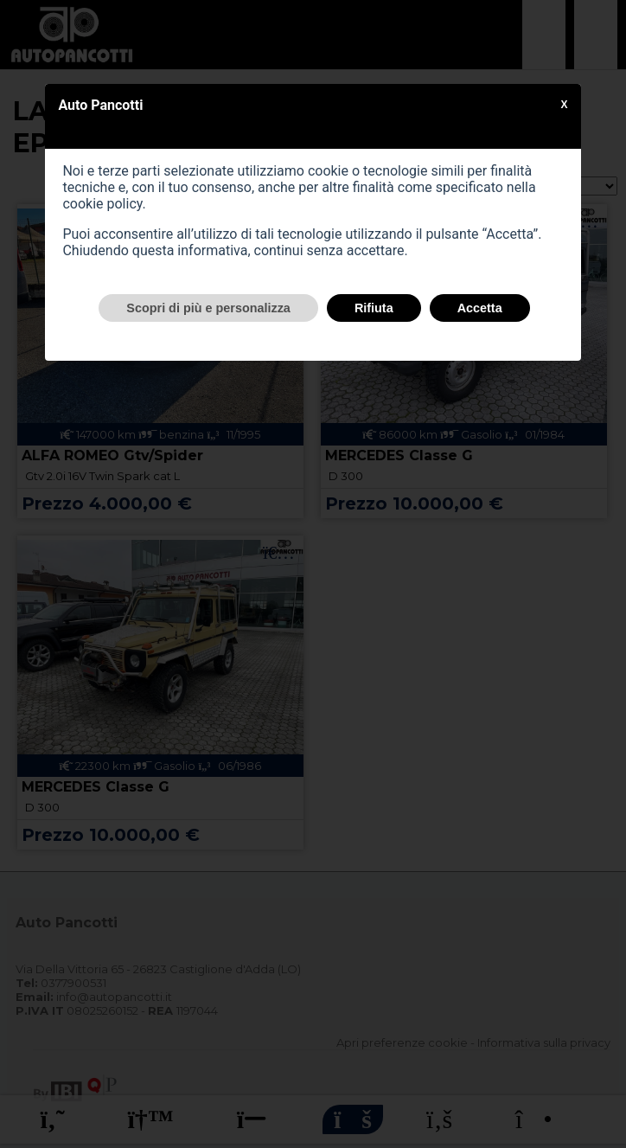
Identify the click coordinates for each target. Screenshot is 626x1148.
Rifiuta (374, 308)
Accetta (479, 308)
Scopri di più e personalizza (208, 308)
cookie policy (102, 204)
